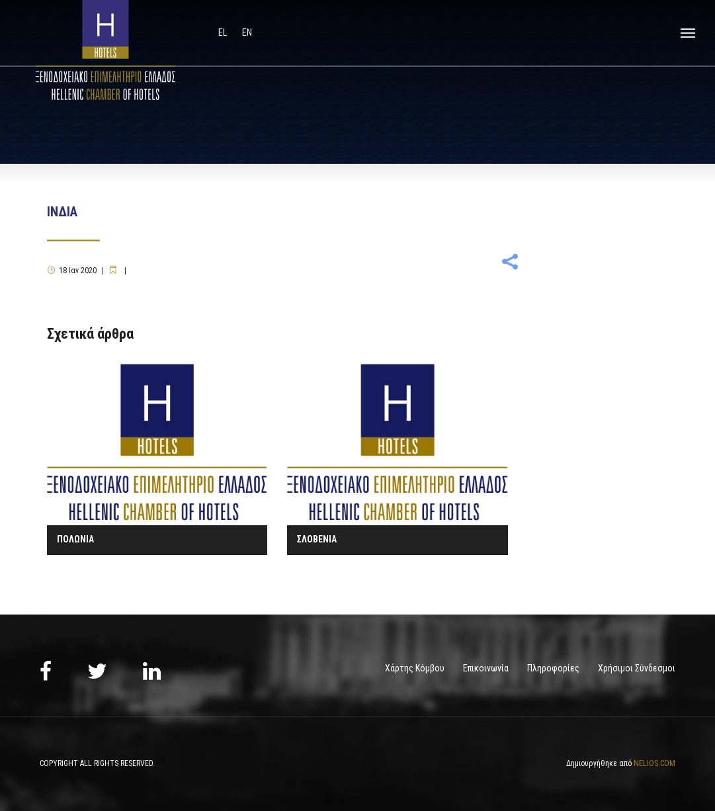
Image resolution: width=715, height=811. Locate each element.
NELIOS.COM (654, 763)
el (223, 32)
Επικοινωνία (486, 668)
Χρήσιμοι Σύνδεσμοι (636, 668)
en (247, 32)
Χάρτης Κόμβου (414, 668)
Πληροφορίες (553, 668)
